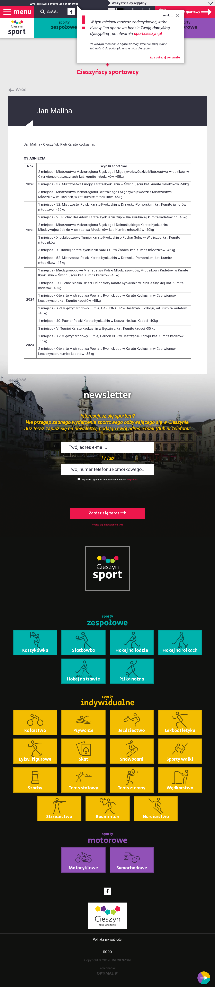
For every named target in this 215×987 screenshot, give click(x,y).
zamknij (171, 16)
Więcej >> (132, 479)
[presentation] (108, 493)
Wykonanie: (107, 970)
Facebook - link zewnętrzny (71, 12)
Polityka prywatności (107, 939)
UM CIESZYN (120, 960)
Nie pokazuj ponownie (165, 58)
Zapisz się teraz (107, 513)
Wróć (21, 90)
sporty (64, 25)
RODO (107, 952)
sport (17, 31)
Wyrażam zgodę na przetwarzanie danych (104, 479)
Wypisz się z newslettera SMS (107, 524)
